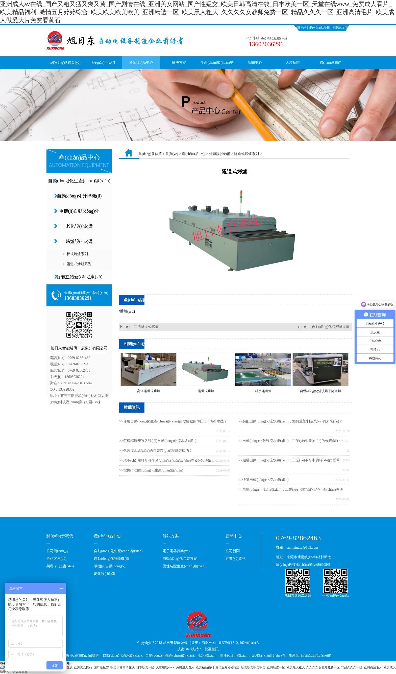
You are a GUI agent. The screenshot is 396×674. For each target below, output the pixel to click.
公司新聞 (233, 551)
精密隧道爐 (263, 391)
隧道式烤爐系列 (79, 264)
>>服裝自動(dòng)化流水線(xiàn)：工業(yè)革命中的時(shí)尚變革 (289, 460)
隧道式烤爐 (206, 391)
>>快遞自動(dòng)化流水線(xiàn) (263, 480)
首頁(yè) (171, 154)
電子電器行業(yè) (176, 551)
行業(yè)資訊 (235, 558)
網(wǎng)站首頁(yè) (65, 62)
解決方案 (179, 62)
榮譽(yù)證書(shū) (60, 566)
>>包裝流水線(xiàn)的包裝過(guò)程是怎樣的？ (155, 451)
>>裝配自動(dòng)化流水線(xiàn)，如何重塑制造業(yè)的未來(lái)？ (290, 421)
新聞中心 (255, 62)
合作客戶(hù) (56, 558)
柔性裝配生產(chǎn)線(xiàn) (184, 566)
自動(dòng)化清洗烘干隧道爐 (320, 391)
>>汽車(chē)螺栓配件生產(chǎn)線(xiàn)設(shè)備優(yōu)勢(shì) (167, 460)
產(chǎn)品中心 (141, 62)
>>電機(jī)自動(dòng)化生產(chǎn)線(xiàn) (151, 470)
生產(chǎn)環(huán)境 (217, 62)
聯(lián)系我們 (330, 62)
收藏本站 (300, 27)
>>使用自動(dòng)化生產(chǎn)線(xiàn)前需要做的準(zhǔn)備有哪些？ (173, 421)
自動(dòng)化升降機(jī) (79, 195)
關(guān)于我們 (103, 62)
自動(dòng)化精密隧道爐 (331, 327)
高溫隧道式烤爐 (146, 327)
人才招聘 (293, 62)
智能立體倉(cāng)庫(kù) (79, 276)
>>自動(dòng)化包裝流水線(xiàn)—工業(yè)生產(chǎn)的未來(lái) (288, 441)
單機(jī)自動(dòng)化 (79, 211)
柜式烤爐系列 (77, 254)
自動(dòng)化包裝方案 (180, 558)
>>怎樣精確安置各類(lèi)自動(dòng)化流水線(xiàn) (157, 441)
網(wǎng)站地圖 (319, 27)
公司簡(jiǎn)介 (57, 551)
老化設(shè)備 (79, 226)
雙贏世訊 (212, 649)
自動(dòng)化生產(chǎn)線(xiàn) (79, 180)
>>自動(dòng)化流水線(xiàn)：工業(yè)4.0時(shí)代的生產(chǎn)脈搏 (290, 489)
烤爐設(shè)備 (79, 241)
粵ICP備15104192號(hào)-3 (238, 643)
